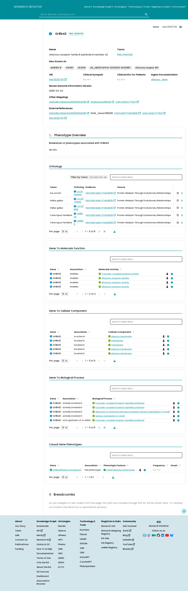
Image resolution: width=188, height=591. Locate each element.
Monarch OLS (108, 526)
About (88, 7)
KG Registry (107, 542)
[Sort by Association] (84, 269)
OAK (82, 548)
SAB (17, 535)
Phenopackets (87, 566)
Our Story (20, 526)
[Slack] (148, 535)
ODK (82, 552)
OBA (60, 549)
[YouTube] (167, 535)
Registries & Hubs (161, 7)
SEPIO (61, 562)
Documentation (45, 553)
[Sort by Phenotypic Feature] (127, 465)
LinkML (83, 539)
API (40, 530)
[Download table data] (114, 231)
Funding (19, 549)
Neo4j (41, 535)
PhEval (83, 534)
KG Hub (105, 538)
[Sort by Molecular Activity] (120, 269)
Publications (22, 544)
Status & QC (43, 544)
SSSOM (83, 543)
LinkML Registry (109, 547)
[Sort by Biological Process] (114, 398)
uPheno (62, 535)
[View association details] (182, 193)
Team (18, 530)
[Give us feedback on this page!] (184, 511)
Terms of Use (44, 558)
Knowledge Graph (103, 7)
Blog (126, 535)
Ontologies (120, 7)
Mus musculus (125, 54)
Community (178, 7)
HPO (60, 539)
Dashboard (43, 576)
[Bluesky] (171, 535)
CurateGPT (86, 561)
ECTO (61, 567)
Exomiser (84, 529)
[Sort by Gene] (57, 269)
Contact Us (21, 539)
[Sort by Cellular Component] (133, 331)
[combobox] (94, 14)
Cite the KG (43, 562)
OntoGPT (85, 557)
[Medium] (154, 535)
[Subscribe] (144, 535)
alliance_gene (159, 79)
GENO (61, 558)
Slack (127, 530)
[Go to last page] (104, 231)
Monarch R (44, 539)
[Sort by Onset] (179, 465)
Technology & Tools (139, 7)
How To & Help (44, 549)
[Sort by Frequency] (166, 465)
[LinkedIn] (162, 535)
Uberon (62, 530)
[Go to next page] (98, 231)
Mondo (62, 526)
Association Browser (43, 582)
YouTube (129, 544)
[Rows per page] (65, 231)
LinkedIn (128, 539)
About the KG (44, 567)
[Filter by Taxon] (89, 177)
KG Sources (43, 571)
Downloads (43, 526)
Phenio (61, 544)
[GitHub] (158, 535)
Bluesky (128, 549)
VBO (60, 553)
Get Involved (129, 526)
